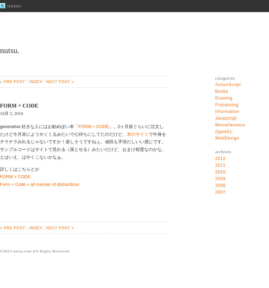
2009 (220, 178)
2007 (220, 192)
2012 (220, 158)
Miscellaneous (230, 125)
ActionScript (228, 84)
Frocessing (226, 104)
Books (221, 91)
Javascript (226, 118)
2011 (220, 165)
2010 (220, 172)
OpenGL (224, 131)
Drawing (223, 98)
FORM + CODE (93, 126)
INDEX (35, 82)
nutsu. (10, 50)
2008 (220, 185)
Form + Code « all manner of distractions (39, 184)
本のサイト (138, 134)
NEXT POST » (60, 82)
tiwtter (14, 5)
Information (227, 111)
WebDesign (227, 138)
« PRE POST (12, 82)
